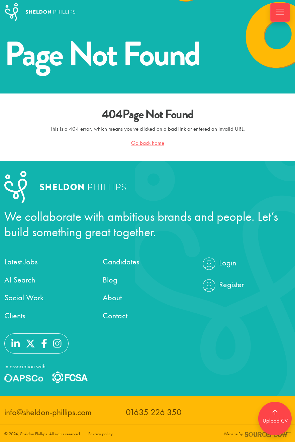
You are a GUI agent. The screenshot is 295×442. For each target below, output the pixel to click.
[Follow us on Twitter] (30, 342)
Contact (115, 315)
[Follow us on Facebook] (44, 342)
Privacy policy (100, 434)
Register (222, 285)
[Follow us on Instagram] (57, 342)
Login (218, 264)
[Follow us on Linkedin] (15, 342)
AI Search (19, 279)
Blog (110, 279)
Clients (14, 315)
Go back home (147, 142)
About (112, 297)
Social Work (23, 297)
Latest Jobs (20, 261)
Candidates (121, 261)
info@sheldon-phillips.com (48, 412)
